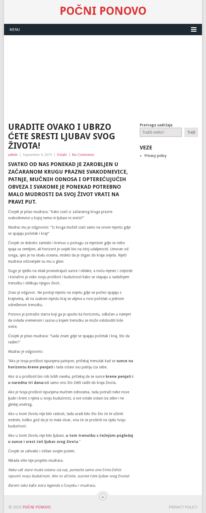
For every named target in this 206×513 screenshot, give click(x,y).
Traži (191, 132)
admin (13, 155)
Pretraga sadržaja (156, 125)
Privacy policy (155, 155)
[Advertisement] (103, 75)
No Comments (83, 155)
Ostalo (62, 155)
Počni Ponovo (103, 11)
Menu (14, 29)
